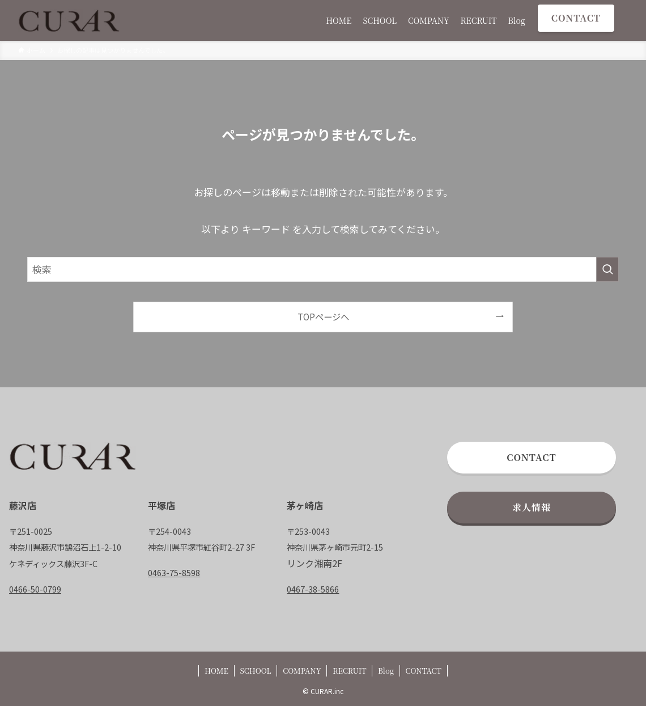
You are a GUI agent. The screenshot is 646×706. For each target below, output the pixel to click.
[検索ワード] (323, 269)
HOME (216, 670)
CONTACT (423, 670)
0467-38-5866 (313, 589)
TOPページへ (323, 316)
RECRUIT (349, 670)
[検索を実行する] (607, 269)
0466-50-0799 (35, 589)
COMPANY (302, 670)
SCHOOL (255, 670)
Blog (386, 670)
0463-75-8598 (174, 572)
